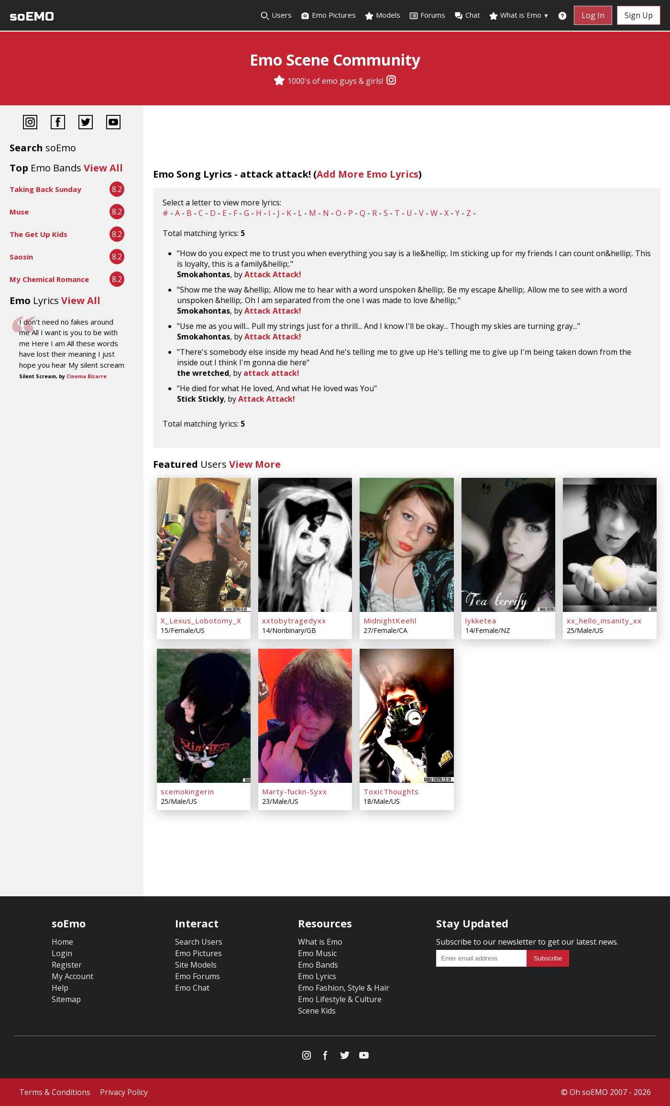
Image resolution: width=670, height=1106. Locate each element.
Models (382, 15)
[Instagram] (391, 81)
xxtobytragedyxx (294, 620)
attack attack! (271, 373)
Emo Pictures (328, 15)
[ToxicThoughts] (406, 716)
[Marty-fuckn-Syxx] (305, 716)
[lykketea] (508, 545)
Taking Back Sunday (45, 189)
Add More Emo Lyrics (367, 174)
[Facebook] (58, 123)
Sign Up (639, 15)
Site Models (196, 964)
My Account (72, 976)
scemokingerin (187, 791)
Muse (19, 211)
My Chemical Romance (49, 279)
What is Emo (519, 15)
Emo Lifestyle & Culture (340, 999)
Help (60, 987)
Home (62, 942)
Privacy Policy (124, 1092)
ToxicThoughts (391, 791)
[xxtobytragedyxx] (305, 545)
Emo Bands (318, 964)
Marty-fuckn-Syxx (294, 791)
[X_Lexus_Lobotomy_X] (204, 545)
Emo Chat (192, 987)
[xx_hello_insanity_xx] (610, 545)
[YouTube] (113, 123)
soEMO (32, 16)
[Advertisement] (72, 415)
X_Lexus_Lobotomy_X (201, 620)
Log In (593, 15)
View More (255, 464)
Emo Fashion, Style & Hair (343, 987)
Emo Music (317, 953)
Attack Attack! (272, 274)
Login (62, 953)
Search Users (198, 942)
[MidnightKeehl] (406, 545)
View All (103, 167)
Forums (427, 15)
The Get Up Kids (38, 234)
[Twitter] (85, 123)
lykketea (480, 620)
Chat (467, 15)
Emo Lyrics (317, 976)
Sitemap (66, 999)
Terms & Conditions (54, 1092)
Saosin (21, 256)
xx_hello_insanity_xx (604, 620)
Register (67, 964)
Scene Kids (317, 1010)
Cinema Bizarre (86, 376)
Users (276, 15)
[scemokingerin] (204, 716)
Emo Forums (197, 976)
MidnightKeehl (390, 620)
